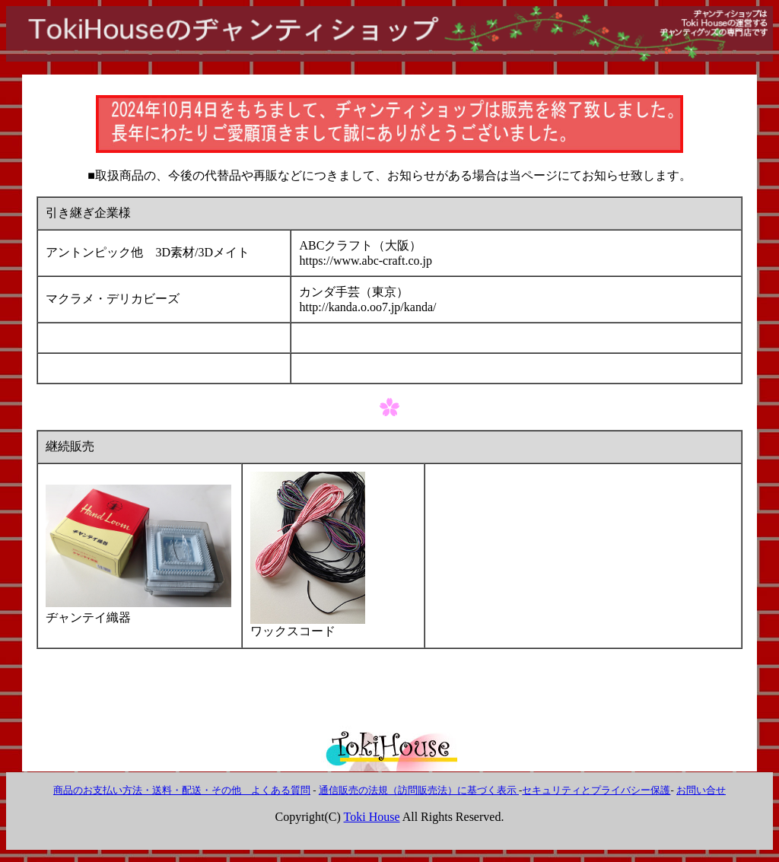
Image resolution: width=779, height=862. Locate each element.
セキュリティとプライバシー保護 (596, 790)
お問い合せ (701, 790)
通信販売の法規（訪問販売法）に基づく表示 (419, 790)
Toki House (372, 816)
